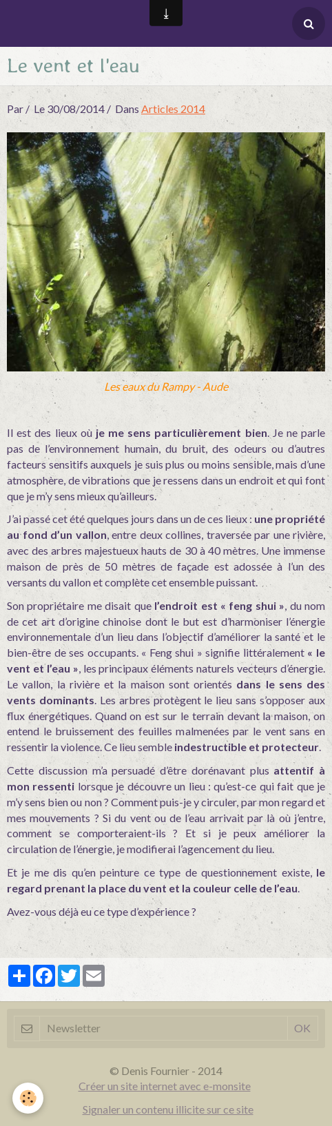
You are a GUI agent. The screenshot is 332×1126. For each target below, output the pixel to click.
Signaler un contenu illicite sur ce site (168, 1109)
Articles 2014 (173, 108)
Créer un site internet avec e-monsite (165, 1085)
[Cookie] (27, 1098)
